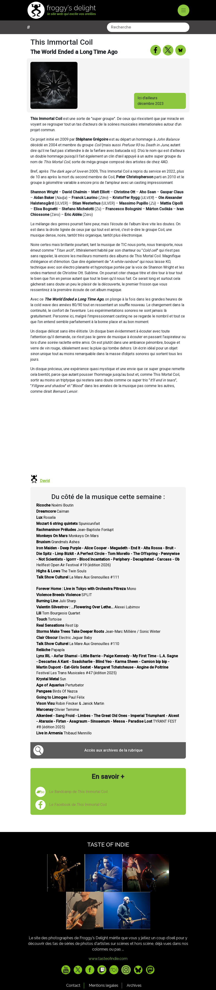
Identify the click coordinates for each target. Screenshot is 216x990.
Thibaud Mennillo (64, 740)
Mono (86, 596)
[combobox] (68, 34)
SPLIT (64, 602)
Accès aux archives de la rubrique (113, 757)
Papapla (50, 657)
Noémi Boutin (54, 512)
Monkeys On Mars (67, 543)
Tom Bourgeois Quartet (58, 620)
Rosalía (46, 524)
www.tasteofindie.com (108, 965)
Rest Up (57, 632)
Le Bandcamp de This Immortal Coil (78, 798)
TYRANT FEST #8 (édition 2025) (107, 728)
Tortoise (49, 626)
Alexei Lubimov (88, 614)
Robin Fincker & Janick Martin (70, 710)
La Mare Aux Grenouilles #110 (77, 651)
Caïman (52, 518)
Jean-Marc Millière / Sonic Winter (98, 638)
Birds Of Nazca (56, 698)
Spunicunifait (68, 530)
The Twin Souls (61, 578)
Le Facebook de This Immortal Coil (78, 811)
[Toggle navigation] (183, 10)
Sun (51, 686)
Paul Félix (60, 704)
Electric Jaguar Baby (64, 644)
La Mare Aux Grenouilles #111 (77, 584)
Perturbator (60, 692)
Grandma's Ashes (58, 549)
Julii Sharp (56, 608)
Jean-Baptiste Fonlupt (75, 537)
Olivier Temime (57, 716)
